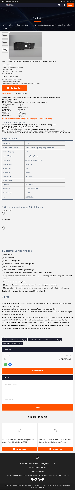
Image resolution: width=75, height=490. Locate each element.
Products (10, 25)
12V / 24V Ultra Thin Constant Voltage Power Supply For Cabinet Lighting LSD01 (18, 441)
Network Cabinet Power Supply (12, 343)
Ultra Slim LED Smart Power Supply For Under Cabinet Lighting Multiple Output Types (55, 441)
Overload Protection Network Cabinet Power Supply (45, 340)
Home (3, 25)
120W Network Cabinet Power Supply (14, 340)
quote (70, 5)
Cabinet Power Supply (22, 25)
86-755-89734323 (67, 1)
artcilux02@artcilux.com (9, 1)
